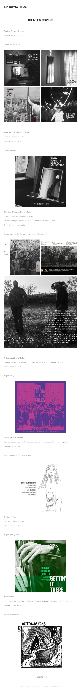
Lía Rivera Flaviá (15, 7)
